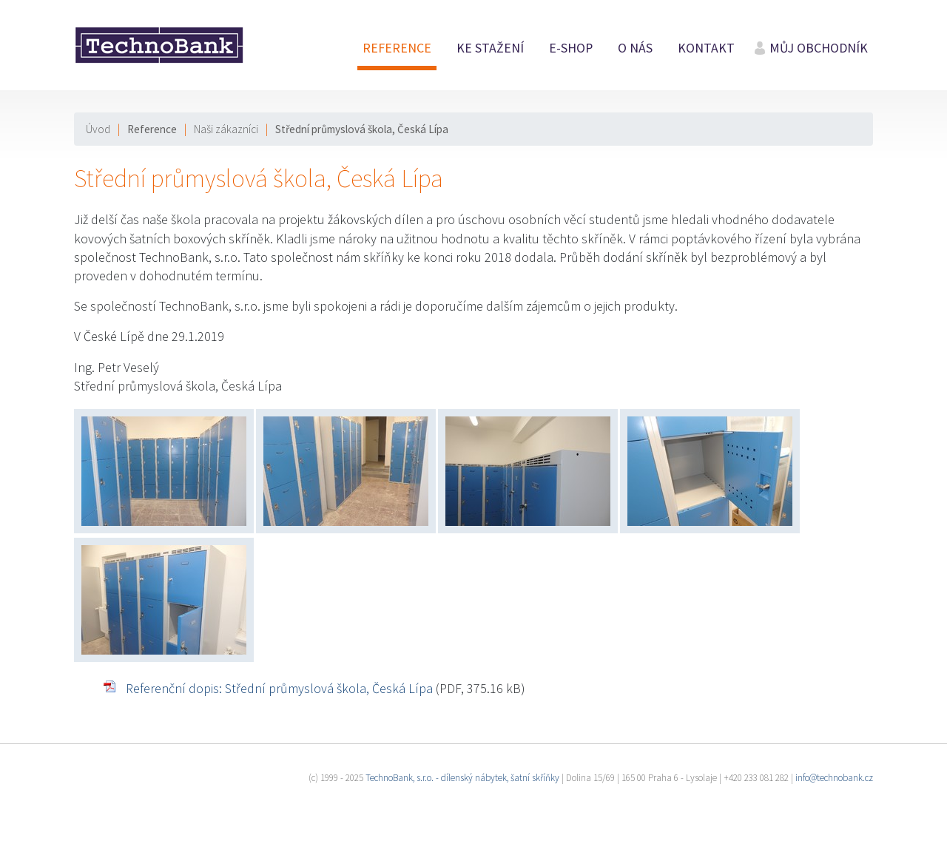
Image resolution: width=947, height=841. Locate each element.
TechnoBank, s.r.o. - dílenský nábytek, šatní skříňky (462, 777)
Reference (397, 48)
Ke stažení (490, 48)
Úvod (98, 129)
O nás (635, 48)
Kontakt (706, 48)
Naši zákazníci (226, 129)
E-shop (571, 48)
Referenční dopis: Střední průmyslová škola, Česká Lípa (279, 688)
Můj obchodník (818, 48)
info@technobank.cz (834, 777)
